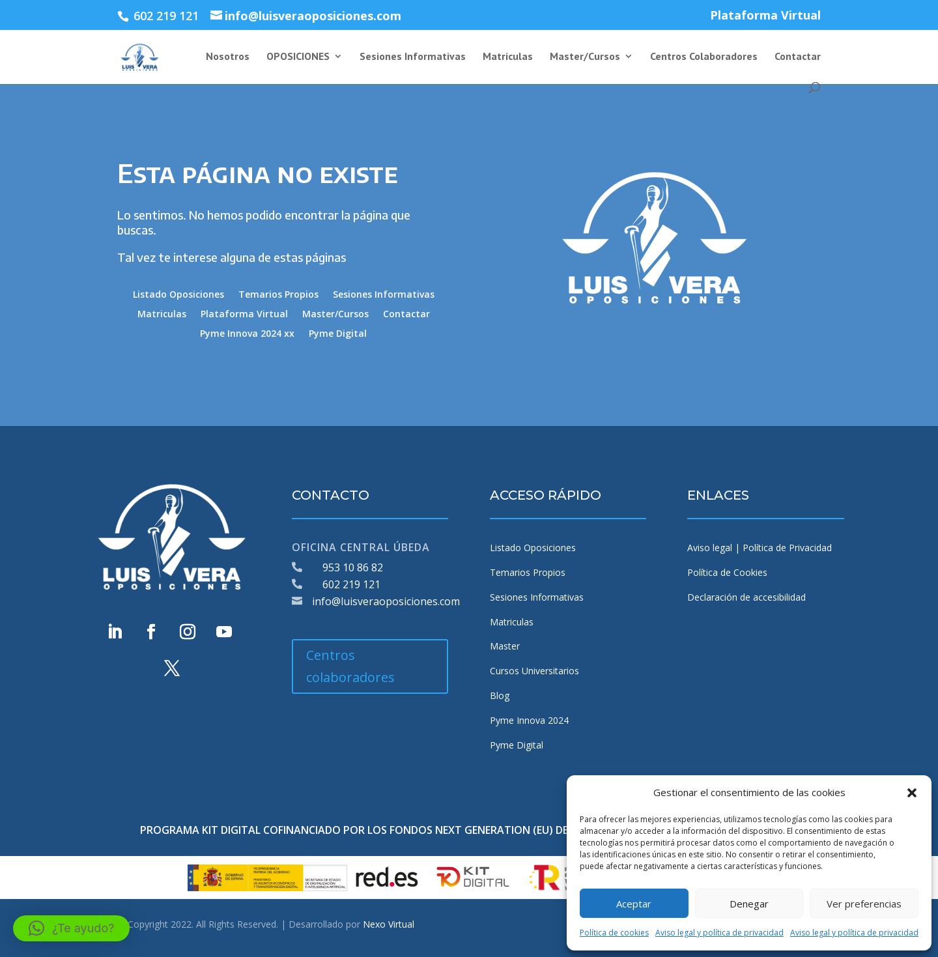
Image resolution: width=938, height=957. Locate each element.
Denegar (749, 903)
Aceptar (633, 903)
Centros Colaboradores (704, 57)
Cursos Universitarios (534, 670)
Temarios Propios (278, 295)
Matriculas (508, 57)
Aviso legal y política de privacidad (719, 932)
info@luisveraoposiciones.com (386, 601)
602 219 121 (351, 584)
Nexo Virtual (388, 924)
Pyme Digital (338, 334)
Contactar (798, 57)
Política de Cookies (727, 572)
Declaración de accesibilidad (746, 597)
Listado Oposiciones (178, 295)
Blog (499, 695)
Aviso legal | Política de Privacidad (759, 547)
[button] (911, 792)
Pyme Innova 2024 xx (247, 334)
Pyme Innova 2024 (529, 720)
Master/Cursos (585, 57)
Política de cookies (614, 932)
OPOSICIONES (298, 57)
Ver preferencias (864, 903)
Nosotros (227, 57)
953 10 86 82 (352, 567)
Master (505, 646)
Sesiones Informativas (413, 57)
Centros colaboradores (350, 666)
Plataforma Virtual (765, 16)
